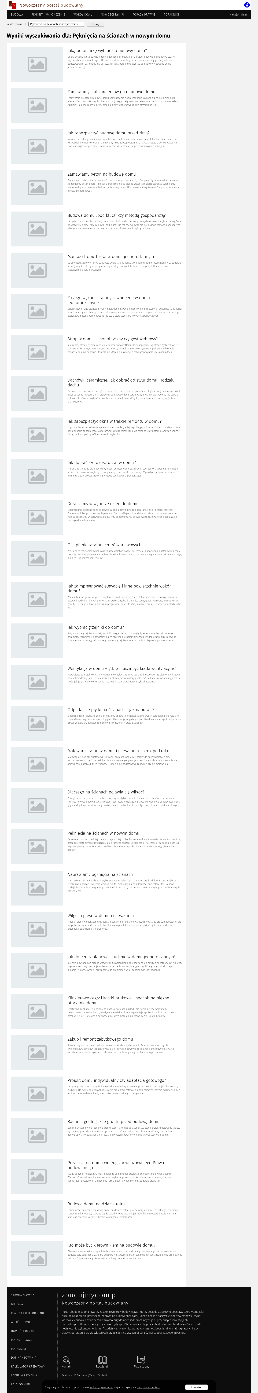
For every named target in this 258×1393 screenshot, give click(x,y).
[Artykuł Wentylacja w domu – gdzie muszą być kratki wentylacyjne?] (96, 682)
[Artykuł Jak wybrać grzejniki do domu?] (96, 641)
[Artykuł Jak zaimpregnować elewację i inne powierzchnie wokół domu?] (96, 600)
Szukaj (95, 24)
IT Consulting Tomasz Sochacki (91, 1375)
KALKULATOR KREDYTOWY (28, 1366)
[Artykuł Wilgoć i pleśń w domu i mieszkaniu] (96, 929)
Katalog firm (238, 14)
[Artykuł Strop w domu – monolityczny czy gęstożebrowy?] (96, 353)
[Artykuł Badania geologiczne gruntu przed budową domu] (96, 1135)
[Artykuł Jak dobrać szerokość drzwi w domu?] (96, 476)
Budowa (17, 14)
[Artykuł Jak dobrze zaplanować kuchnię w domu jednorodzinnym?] (96, 971)
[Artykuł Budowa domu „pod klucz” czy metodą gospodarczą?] (96, 229)
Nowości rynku (112, 14)
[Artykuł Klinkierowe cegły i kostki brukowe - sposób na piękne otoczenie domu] (96, 1012)
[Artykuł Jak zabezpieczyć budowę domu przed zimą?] (96, 147)
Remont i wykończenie (48, 14)
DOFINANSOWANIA (23, 1357)
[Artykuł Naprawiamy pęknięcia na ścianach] (96, 888)
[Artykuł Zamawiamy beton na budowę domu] (96, 188)
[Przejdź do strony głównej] (12, 5)
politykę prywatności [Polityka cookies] (101, 1387)
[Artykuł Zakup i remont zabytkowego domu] (96, 1053)
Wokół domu (83, 14)
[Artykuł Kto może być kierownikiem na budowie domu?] (96, 1259)
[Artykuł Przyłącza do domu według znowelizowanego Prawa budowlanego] (96, 1177)
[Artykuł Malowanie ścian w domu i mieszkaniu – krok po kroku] (96, 765)
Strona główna (23, 1295)
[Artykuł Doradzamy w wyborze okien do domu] (96, 517)
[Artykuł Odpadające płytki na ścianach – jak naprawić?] (96, 723)
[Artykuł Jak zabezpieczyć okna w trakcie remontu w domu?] (96, 435)
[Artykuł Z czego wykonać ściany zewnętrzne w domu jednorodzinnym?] (96, 312)
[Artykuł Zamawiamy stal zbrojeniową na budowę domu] (96, 106)
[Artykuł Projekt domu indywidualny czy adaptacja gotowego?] (96, 1094)
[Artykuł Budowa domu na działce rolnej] (96, 1218)
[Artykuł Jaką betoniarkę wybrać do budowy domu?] (96, 64)
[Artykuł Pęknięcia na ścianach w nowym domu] (96, 847)
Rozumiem (196, 1387)
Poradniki (171, 14)
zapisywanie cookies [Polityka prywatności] (148, 1387)
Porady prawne (144, 14)
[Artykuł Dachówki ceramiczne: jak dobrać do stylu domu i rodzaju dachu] (96, 394)
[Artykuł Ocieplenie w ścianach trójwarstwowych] (96, 559)
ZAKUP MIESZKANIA (24, 1375)
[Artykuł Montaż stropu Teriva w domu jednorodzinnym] (96, 270)
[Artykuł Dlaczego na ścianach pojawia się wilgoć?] (96, 806)
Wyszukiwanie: (17, 24)
